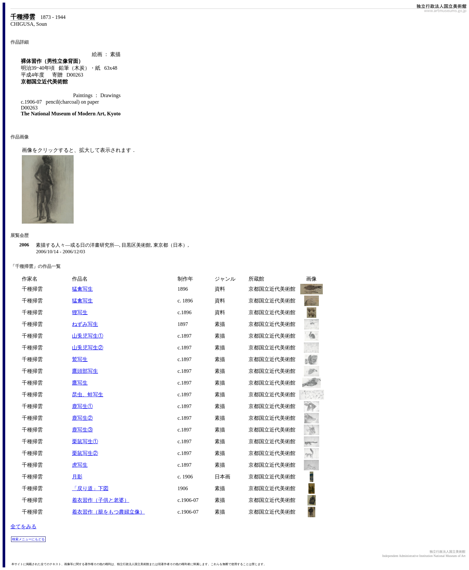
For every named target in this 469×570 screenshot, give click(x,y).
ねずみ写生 (85, 324)
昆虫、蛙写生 (87, 394)
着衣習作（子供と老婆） (100, 500)
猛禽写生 (82, 289)
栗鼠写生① (85, 441)
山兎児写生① (87, 336)
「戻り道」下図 (90, 488)
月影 (77, 476)
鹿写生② (82, 418)
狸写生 (80, 312)
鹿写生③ (82, 429)
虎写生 (80, 465)
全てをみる (23, 526)
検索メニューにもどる (28, 539)
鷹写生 (80, 383)
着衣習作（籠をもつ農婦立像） (108, 512)
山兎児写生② (87, 347)
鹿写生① (82, 406)
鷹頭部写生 (85, 371)
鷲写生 (80, 359)
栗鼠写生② (85, 453)
